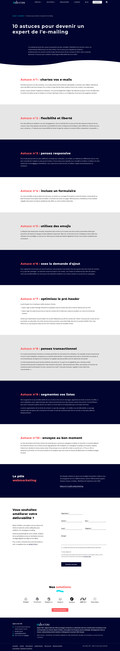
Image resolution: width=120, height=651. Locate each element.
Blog (86, 5)
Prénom (63, 521)
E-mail (63, 528)
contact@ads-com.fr (20, 633)
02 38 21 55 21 (33, 544)
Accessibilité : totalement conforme (22, 648)
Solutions (51, 5)
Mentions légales (57, 646)
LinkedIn (26, 635)
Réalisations (64, 5)
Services (38, 5)
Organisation (64, 513)
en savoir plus (87, 556)
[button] (106, 5)
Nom (86, 521)
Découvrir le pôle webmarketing (71, 486)
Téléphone (88, 528)
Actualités (15, 646)
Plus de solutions (60, 610)
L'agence (77, 5)
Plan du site (47, 646)
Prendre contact (71, 564)
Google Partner (38, 646)
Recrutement (29, 646)
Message (63, 536)
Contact (97, 5)
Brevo (35, 163)
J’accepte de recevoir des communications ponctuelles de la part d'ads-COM (81, 547)
